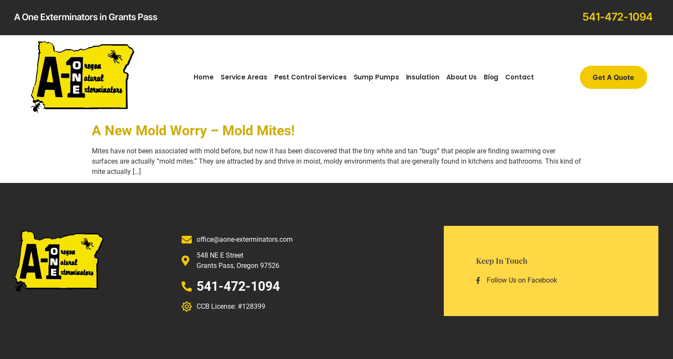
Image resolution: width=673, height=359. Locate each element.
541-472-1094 (617, 16)
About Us (461, 77)
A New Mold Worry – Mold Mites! (193, 130)
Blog (491, 77)
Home (204, 77)
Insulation (423, 77)
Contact (519, 77)
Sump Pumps (376, 77)
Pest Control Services (310, 77)
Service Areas (244, 77)
